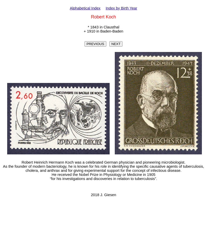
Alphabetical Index (85, 8)
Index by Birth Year (121, 8)
